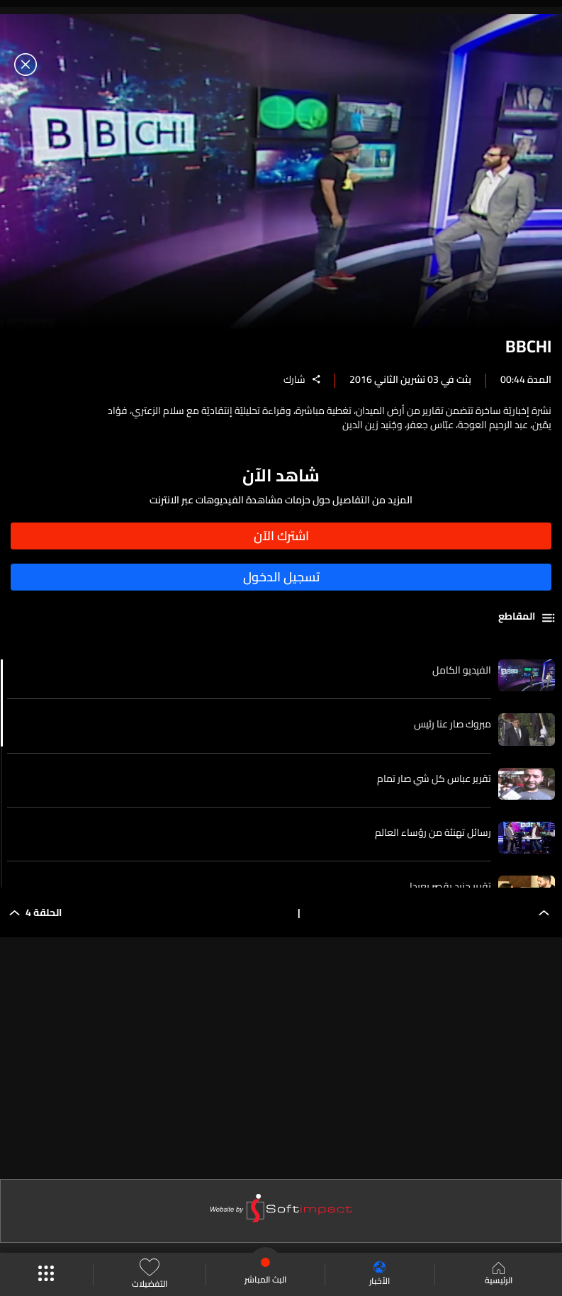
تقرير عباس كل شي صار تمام (434, 778)
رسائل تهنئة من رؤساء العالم (433, 832)
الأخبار (379, 1274)
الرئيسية (498, 1274)
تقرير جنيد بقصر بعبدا (450, 886)
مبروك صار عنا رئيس (452, 724)
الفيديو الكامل (461, 670)
